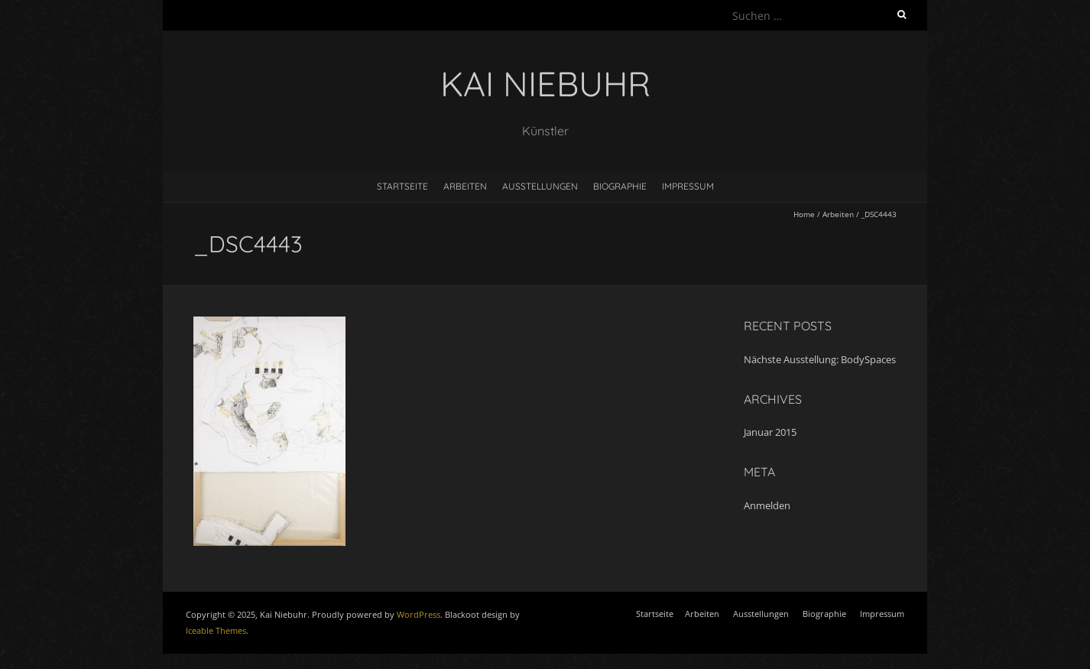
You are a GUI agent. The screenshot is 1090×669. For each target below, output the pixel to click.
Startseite (402, 186)
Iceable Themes (216, 630)
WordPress (418, 614)
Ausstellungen (540, 186)
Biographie (620, 186)
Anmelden (767, 505)
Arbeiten (465, 186)
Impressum (688, 186)
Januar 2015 (770, 432)
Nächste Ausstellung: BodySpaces (820, 359)
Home (804, 214)
